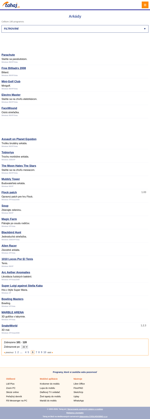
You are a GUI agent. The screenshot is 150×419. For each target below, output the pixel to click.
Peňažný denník (14, 396)
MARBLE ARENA (13, 312)
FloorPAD (78, 388)
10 (45, 352)
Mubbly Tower (11, 179)
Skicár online (12, 392)
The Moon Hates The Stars (19, 165)
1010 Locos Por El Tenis (17, 259)
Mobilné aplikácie (49, 379)
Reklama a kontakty (75, 413)
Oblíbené (10, 379)
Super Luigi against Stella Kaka (22, 285)
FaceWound (9, 108)
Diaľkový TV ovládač (50, 392)
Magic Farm (9, 219)
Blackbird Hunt (11, 232)
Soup (5, 205)
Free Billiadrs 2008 (14, 68)
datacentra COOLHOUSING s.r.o (93, 416)
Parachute (8, 54)
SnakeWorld (9, 325)
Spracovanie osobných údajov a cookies (85, 409)
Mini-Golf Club (11, 81)
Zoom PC (10, 388)
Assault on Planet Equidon (19, 139)
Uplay (76, 396)
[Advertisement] (57, 44)
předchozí (10, 352)
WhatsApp (79, 400)
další (49, 352)
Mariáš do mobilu (48, 400)
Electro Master (11, 94)
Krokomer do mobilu (50, 384)
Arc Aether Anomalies (16, 272)
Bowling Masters (12, 299)
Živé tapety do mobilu (50, 396)
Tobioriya (8, 152)
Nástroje (78, 379)
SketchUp (78, 392)
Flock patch (9, 192)
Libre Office (79, 384)
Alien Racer (9, 245)
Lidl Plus (10, 384)
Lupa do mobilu (47, 388)
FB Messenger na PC (16, 400)
